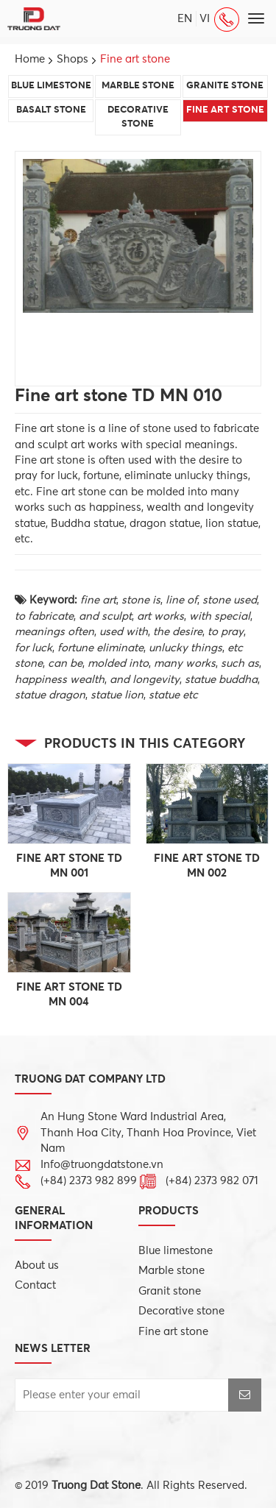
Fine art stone (225, 110)
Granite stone (224, 86)
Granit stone (169, 1291)
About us (37, 1265)
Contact (35, 1285)
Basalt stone (51, 110)
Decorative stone (138, 117)
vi (204, 18)
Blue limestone (51, 86)
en (184, 18)
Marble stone (138, 86)
